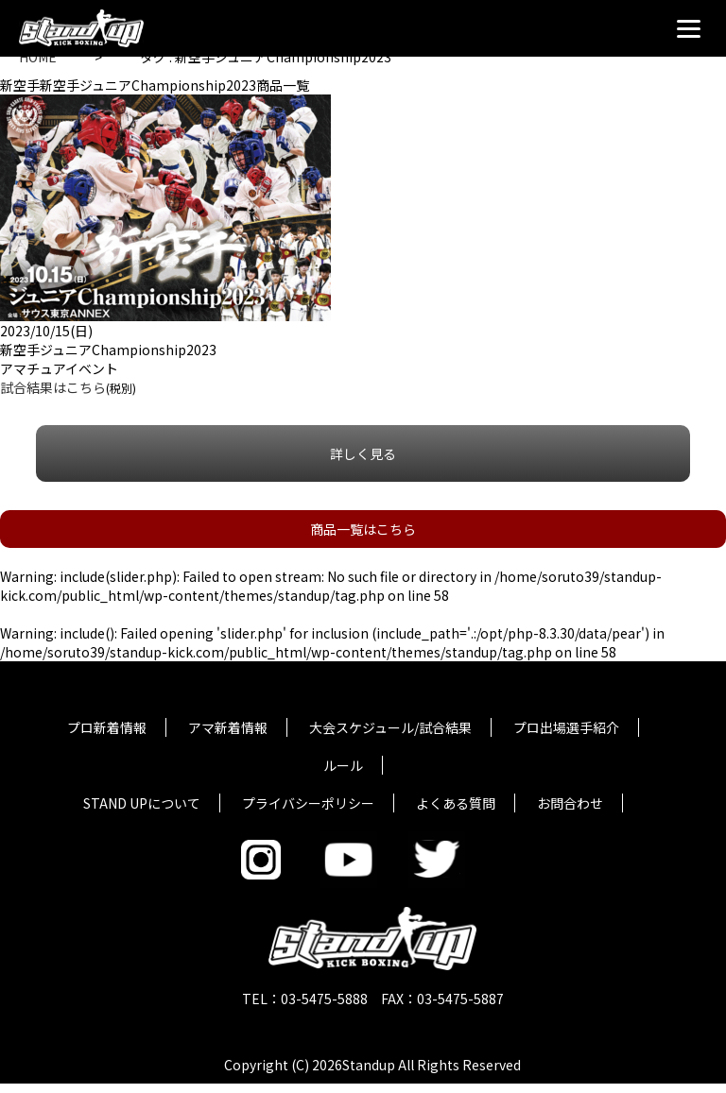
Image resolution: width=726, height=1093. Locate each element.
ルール (343, 765)
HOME (38, 56)
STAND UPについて (141, 803)
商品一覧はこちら (363, 529)
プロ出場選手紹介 (566, 727)
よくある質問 (455, 803)
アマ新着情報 (228, 727)
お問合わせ (570, 803)
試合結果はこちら (53, 387)
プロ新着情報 (107, 727)
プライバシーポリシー (308, 803)
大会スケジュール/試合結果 (390, 727)
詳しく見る (363, 453)
